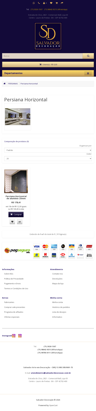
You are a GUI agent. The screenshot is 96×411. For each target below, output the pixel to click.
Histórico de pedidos (61, 307)
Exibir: (89, 154)
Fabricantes (9, 302)
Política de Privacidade (14, 278)
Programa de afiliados (13, 312)
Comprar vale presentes (14, 307)
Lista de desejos (59, 312)
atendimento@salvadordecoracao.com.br (51, 373)
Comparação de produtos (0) (16, 141)
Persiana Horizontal (29, 83)
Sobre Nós (8, 273)
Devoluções (57, 278)
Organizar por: (85, 145)
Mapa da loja (57, 283)
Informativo (57, 317)
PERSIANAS (13, 83)
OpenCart (53, 405)
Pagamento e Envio (12, 283)
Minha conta (57, 302)
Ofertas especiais (11, 317)
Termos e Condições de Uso (16, 288)
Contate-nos (57, 273)
